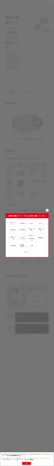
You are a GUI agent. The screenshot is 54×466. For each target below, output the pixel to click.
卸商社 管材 (40, 229)
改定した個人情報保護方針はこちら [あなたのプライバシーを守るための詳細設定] (14, 455)
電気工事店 (22, 229)
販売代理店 (13, 245)
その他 (31, 245)
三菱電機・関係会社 (22, 245)
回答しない (27, 251)
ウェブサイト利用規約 (28, 459)
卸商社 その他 (13, 237)
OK (26, 463)
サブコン (41, 223)
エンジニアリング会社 (22, 237)
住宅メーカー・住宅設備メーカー (31, 238)
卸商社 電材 (31, 229)
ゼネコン (31, 223)
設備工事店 (13, 229)
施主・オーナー (13, 223)
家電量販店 (40, 237)
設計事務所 (22, 223)
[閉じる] (51, 454)
